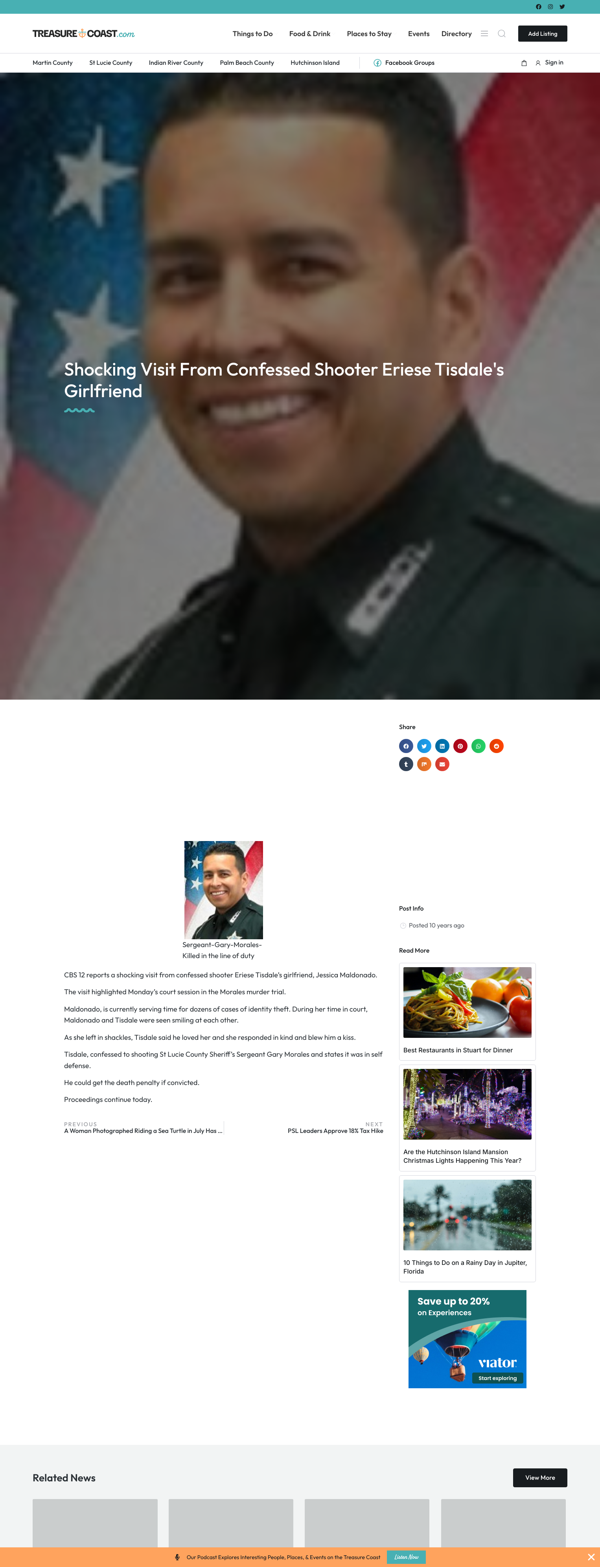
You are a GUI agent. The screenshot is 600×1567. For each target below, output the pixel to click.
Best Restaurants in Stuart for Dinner (458, 1050)
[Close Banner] (591, 1557)
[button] (524, 63)
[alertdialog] (300, 1557)
